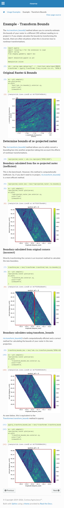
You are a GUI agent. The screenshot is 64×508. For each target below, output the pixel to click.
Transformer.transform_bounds (16, 418)
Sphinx (14, 504)
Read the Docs (46, 504)
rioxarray (33, 4)
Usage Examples (13, 12)
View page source (53, 15)
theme (26, 504)
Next (56, 490)
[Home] (4, 12)
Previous (9, 490)
